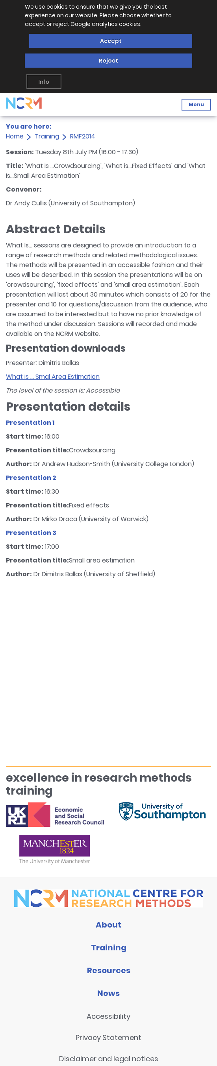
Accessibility (108, 1016)
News (108, 993)
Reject (108, 61)
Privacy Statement (108, 1037)
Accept (111, 41)
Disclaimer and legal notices (108, 1059)
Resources (108, 970)
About (108, 924)
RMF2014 (82, 136)
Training (47, 136)
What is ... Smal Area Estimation (53, 376)
